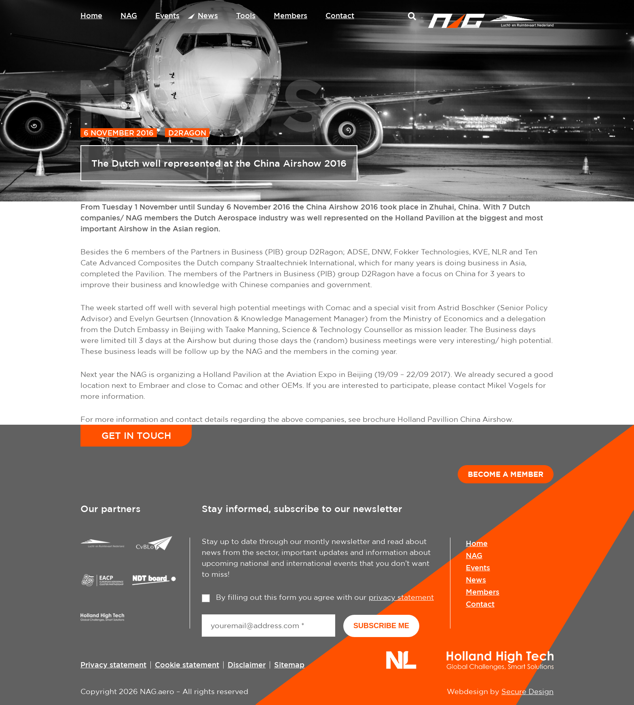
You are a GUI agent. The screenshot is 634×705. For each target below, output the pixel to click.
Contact (339, 15)
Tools (246, 15)
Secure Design (527, 691)
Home (91, 15)
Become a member (505, 474)
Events (167, 15)
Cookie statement (187, 665)
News (208, 15)
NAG (128, 15)
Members (290, 15)
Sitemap (289, 665)
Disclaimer (247, 665)
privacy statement (401, 597)
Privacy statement (113, 665)
